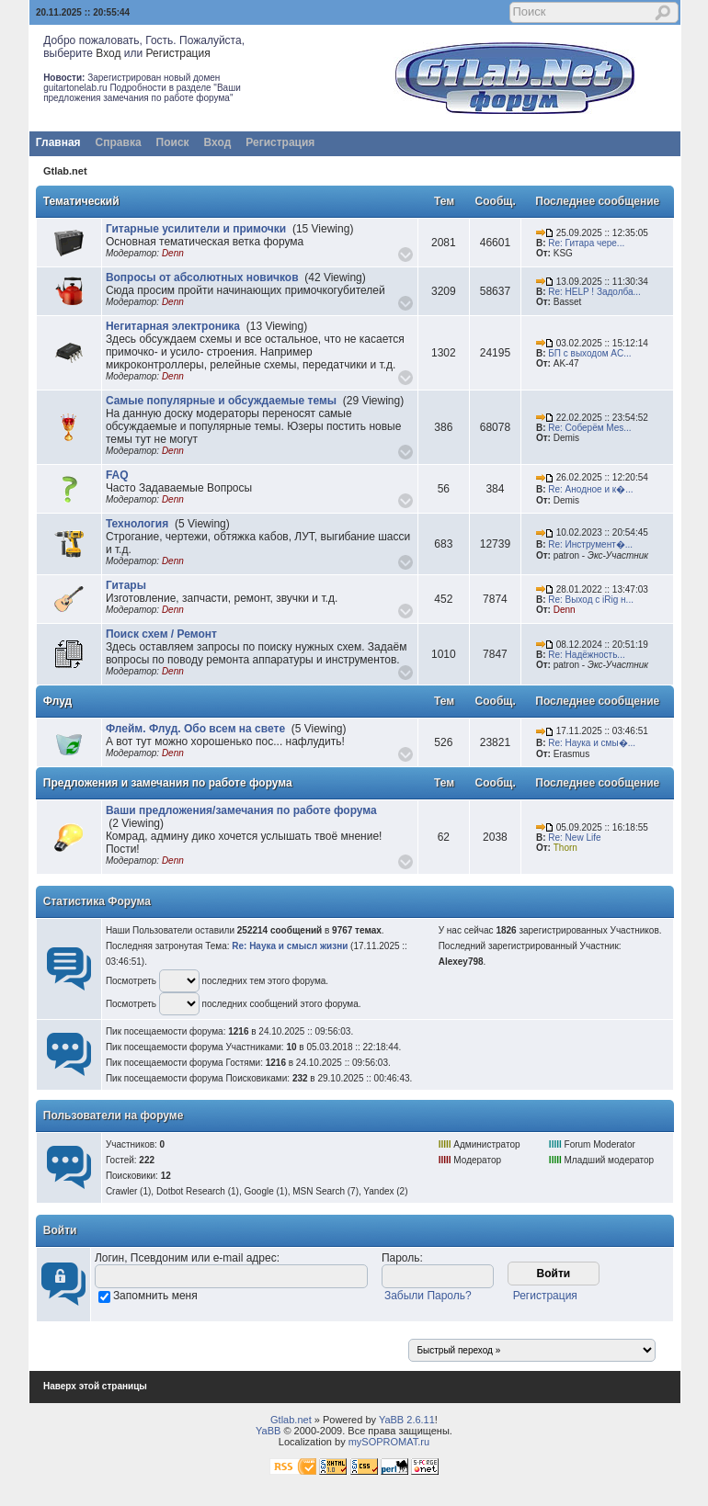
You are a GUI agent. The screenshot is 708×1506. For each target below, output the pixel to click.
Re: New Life (574, 837)
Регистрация (178, 53)
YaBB (268, 1430)
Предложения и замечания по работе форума (167, 782)
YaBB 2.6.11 (407, 1419)
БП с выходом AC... (589, 353)
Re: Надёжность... (586, 655)
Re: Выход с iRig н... (591, 599)
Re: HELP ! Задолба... (594, 292)
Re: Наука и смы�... (591, 743)
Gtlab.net (65, 170)
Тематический (81, 201)
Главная (58, 142)
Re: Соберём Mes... (589, 428)
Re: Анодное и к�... (590, 489)
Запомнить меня (155, 1295)
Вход (108, 53)
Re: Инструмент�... (590, 544)
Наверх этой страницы (95, 1386)
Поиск (172, 142)
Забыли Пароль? (428, 1295)
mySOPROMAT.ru (388, 1441)
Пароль (401, 1257)
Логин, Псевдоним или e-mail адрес (186, 1257)
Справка (119, 142)
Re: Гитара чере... (586, 243)
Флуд (57, 701)
